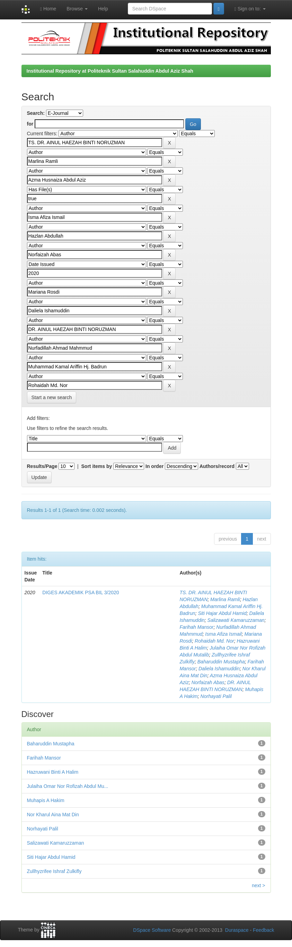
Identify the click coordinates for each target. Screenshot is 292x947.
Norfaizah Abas (208, 682)
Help (103, 8)
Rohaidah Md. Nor (214, 641)
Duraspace (237, 930)
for (30, 124)
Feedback (263, 930)
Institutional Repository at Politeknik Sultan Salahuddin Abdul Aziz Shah (110, 71)
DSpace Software (152, 930)
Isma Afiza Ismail (223, 634)
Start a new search (52, 397)
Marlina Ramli (225, 599)
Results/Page (42, 466)
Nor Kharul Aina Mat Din (53, 814)
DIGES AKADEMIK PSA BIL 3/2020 (80, 592)
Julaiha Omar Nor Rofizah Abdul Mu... (67, 786)
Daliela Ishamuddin (219, 668)
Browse (77, 8)
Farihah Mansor (196, 627)
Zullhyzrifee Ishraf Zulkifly (54, 871)
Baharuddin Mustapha (221, 661)
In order (154, 466)
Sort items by (96, 466)
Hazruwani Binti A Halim (53, 772)
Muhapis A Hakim (45, 800)
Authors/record (217, 466)
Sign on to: (250, 9)
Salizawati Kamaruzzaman (236, 620)
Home (48, 9)
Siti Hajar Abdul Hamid (222, 613)
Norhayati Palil (216, 696)
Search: (36, 113)
